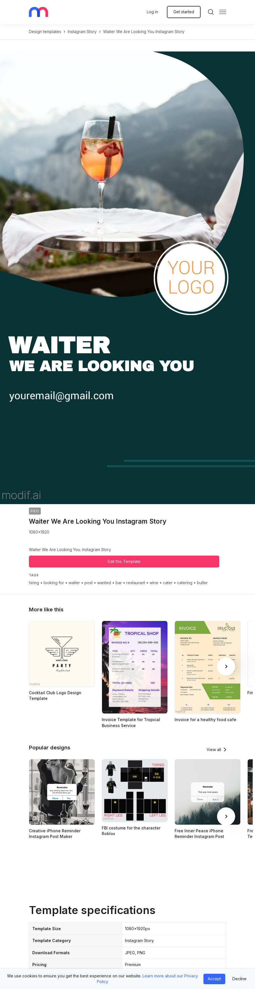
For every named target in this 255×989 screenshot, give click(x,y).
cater (168, 582)
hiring (34, 582)
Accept (214, 978)
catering (184, 582)
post (88, 582)
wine (154, 582)
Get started (183, 11)
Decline (239, 978)
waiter (74, 582)
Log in (152, 11)
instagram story (82, 31)
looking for (54, 582)
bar (119, 582)
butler (202, 582)
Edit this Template (124, 561)
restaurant (135, 582)
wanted (104, 582)
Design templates (45, 31)
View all (214, 749)
